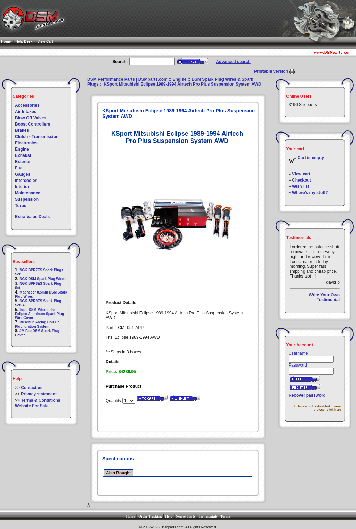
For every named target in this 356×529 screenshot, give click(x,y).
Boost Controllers (32, 124)
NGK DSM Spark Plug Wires (42, 279)
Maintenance (27, 193)
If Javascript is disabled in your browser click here (317, 407)
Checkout (301, 180)
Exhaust (23, 155)
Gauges (22, 174)
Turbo (20, 205)
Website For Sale (31, 405)
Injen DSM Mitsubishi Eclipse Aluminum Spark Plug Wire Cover (39, 314)
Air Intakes (25, 111)
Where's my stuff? (310, 192)
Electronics (26, 143)
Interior (22, 186)
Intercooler (26, 180)
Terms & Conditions (40, 400)
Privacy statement (39, 394)
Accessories (27, 105)
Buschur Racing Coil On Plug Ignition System (37, 324)
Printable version (271, 71)
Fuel (19, 168)
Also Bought (118, 473)
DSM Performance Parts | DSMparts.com (127, 79)
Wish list (300, 186)
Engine (22, 149)
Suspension (27, 199)
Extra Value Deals (32, 216)
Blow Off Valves (30, 117)
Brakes (22, 130)
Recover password (307, 395)
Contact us (31, 387)
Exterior (23, 161)
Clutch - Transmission (36, 136)
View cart (301, 173)
